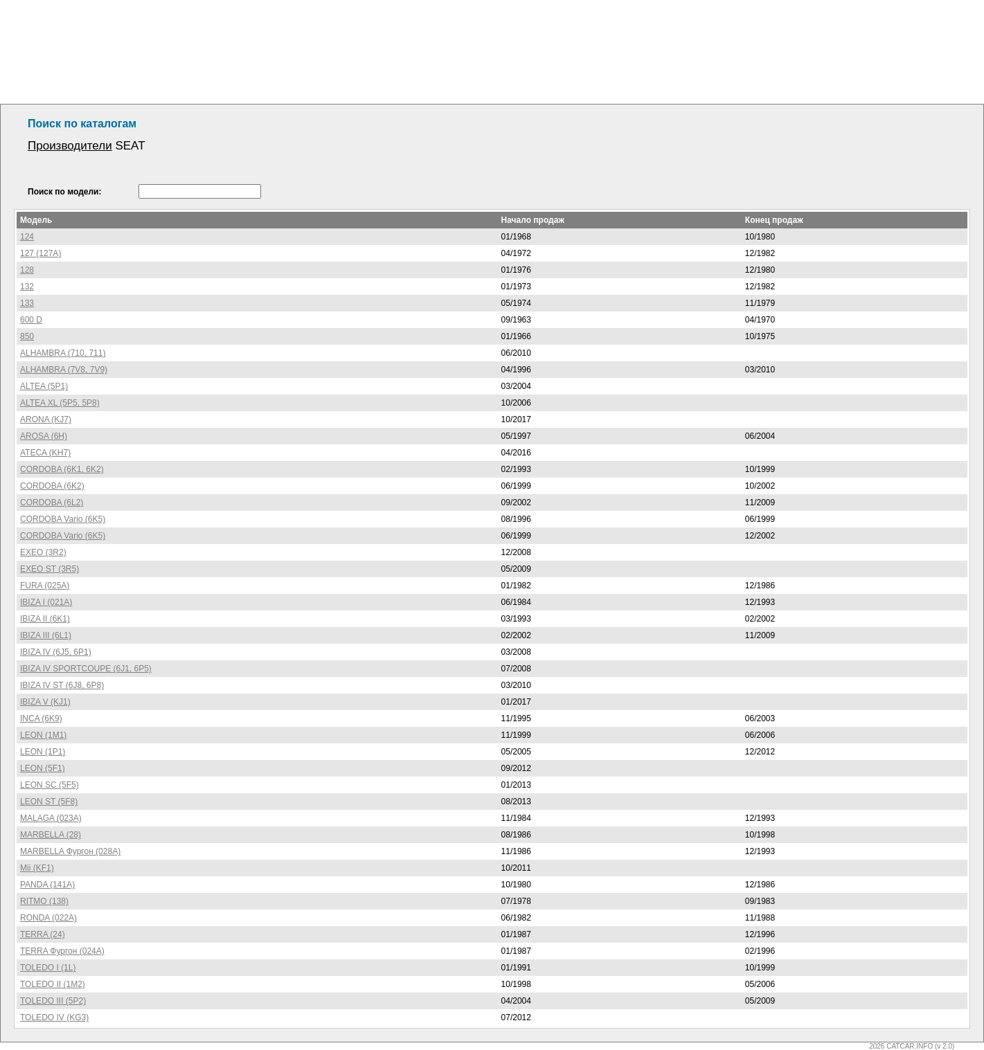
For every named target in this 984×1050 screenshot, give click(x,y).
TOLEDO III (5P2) (53, 1001)
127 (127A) (40, 253)
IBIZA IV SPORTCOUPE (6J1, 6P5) (86, 668)
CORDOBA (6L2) (51, 502)
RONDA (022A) (48, 918)
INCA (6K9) (41, 718)
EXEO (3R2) (43, 552)
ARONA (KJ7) (45, 419)
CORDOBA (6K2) (52, 486)
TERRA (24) (42, 934)
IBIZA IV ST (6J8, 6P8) (62, 685)
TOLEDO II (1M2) (52, 984)
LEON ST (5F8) (49, 801)
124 (27, 237)
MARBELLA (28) (50, 835)
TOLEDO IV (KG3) (54, 1017)
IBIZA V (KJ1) (45, 702)
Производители (70, 145)
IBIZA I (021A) (46, 602)
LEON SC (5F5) (49, 785)
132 (27, 286)
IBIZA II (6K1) (45, 619)
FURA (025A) (44, 585)
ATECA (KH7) (45, 453)
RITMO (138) (44, 901)
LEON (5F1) (42, 768)
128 (27, 270)
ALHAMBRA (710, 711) (62, 353)
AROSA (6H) (43, 436)
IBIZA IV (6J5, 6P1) (55, 652)
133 (27, 303)
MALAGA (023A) (51, 818)
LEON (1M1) (43, 735)
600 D (31, 320)
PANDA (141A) (47, 884)
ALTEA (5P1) (44, 386)
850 (27, 336)
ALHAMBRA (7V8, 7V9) (63, 369)
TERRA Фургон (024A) (62, 951)
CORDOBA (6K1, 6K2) (62, 469)
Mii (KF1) (37, 868)
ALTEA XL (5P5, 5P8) (60, 403)
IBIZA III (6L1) (45, 635)
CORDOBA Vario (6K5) (62, 519)
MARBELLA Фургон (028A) (70, 851)
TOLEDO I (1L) (47, 967)
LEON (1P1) (42, 752)
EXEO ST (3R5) (49, 569)
